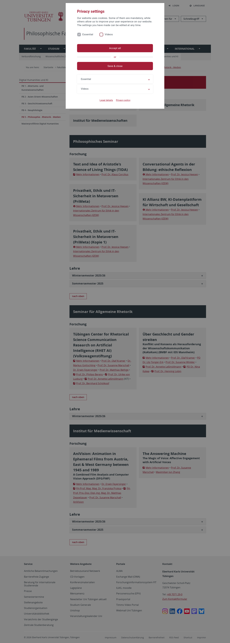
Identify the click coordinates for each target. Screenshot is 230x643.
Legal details (106, 100)
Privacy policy (123, 100)
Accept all (115, 48)
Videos (109, 34)
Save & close (115, 66)
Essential (87, 34)
